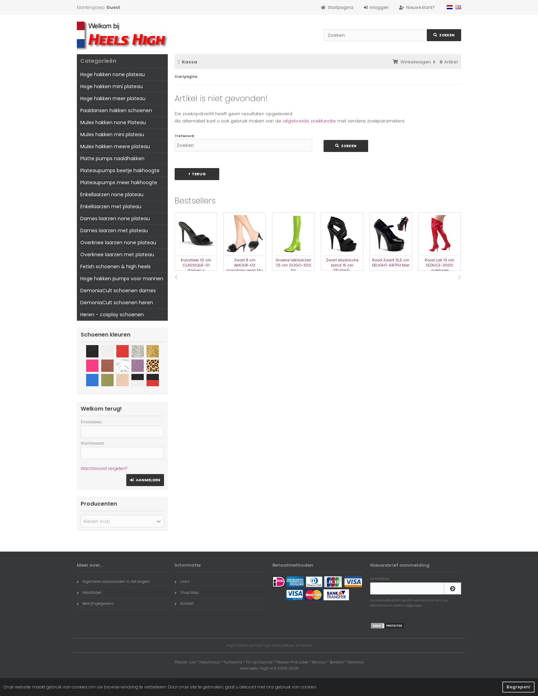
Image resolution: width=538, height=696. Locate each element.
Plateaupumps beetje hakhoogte (120, 170)
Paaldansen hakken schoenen (116, 110)
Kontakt (184, 603)
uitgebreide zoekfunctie (309, 121)
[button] (122, 521)
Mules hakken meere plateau (115, 146)
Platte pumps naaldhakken (112, 158)
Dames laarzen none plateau (115, 218)
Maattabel (89, 592)
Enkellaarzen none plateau (111, 194)
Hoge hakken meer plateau (112, 98)
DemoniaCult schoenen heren (116, 302)
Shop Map (187, 592)
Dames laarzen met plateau (114, 230)
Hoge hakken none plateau (112, 74)
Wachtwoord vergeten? (104, 468)
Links (182, 581)
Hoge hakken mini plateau (111, 86)
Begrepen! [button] (518, 687)
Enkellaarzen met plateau (110, 206)
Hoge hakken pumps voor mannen (121, 278)
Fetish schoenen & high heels (115, 266)
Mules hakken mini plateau (112, 134)
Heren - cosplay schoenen (112, 314)
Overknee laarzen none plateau (118, 242)
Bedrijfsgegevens (95, 603)
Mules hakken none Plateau (113, 122)
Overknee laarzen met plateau (117, 254)
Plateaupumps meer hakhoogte (118, 182)
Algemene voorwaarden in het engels (113, 581)
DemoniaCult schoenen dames (118, 290)
